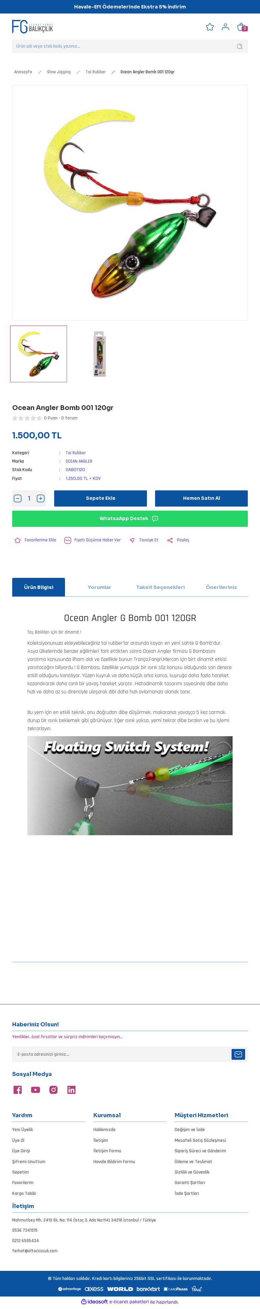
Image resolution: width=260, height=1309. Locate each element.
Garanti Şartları (190, 1183)
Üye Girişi (21, 1151)
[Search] (130, 46)
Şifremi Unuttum (28, 1162)
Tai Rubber (76, 453)
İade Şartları (187, 1193)
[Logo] (32, 26)
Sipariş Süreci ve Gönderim (200, 1151)
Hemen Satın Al (201, 498)
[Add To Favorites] (35, 540)
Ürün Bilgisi (38, 587)
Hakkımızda (104, 1130)
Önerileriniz (221, 587)
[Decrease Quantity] (18, 498)
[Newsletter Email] (130, 1054)
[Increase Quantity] (41, 498)
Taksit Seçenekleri (160, 587)
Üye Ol (18, 1140)
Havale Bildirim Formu (114, 1162)
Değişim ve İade (190, 1130)
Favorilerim (23, 1183)
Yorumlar (99, 587)
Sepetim (20, 1172)
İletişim (100, 1140)
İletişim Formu (107, 1151)
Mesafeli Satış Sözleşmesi (200, 1140)
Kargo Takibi (24, 1193)
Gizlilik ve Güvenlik (192, 1172)
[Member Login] (225, 26)
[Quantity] (29, 498)
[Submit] (238, 1054)
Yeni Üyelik (22, 1130)
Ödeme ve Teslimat (193, 1162)
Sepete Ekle (100, 498)
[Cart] (241, 26)
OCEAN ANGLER (80, 461)
